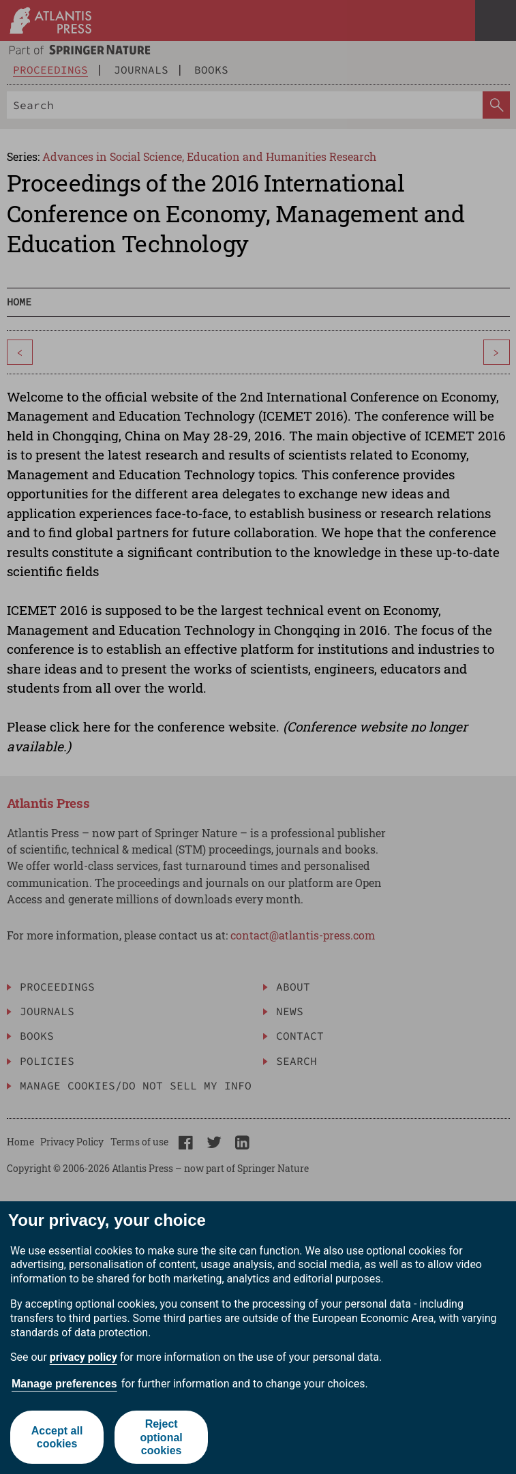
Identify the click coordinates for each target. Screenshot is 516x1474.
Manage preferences (64, 1383)
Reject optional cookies (161, 1437)
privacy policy (83, 1357)
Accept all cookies (57, 1437)
